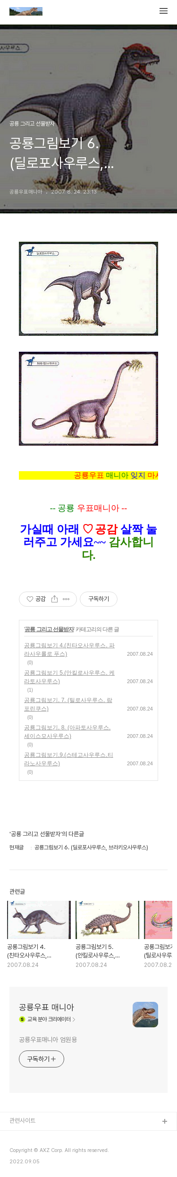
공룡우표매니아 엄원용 (48, 1039)
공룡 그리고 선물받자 (49, 629)
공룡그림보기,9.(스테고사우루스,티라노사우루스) (68, 759)
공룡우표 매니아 (46, 1007)
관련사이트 (22, 1120)
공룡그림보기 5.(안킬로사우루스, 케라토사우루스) (69, 677)
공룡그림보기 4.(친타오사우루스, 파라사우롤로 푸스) (69, 649)
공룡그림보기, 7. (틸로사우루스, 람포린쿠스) (68, 704)
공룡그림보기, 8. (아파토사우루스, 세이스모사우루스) (67, 731)
